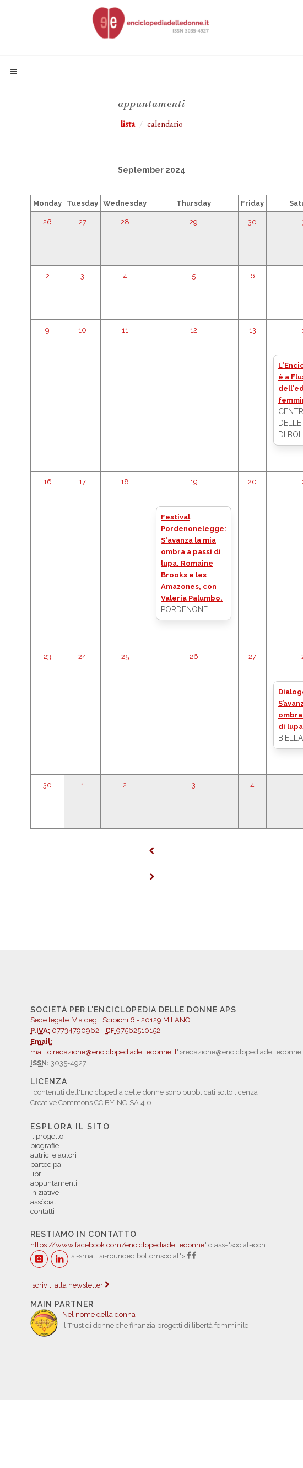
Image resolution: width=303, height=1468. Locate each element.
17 (82, 482)
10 (82, 330)
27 (82, 222)
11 (125, 330)
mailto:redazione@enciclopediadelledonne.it (103, 1052)
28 (125, 222)
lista (128, 124)
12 (193, 330)
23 (47, 656)
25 (125, 656)
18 (125, 482)
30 (252, 222)
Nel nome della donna (99, 1314)
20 (252, 482)
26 (47, 222)
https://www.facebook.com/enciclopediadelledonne (117, 1245)
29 (194, 222)
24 (82, 656)
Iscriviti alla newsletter (69, 1285)
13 (252, 330)
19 (194, 482)
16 (48, 482)
